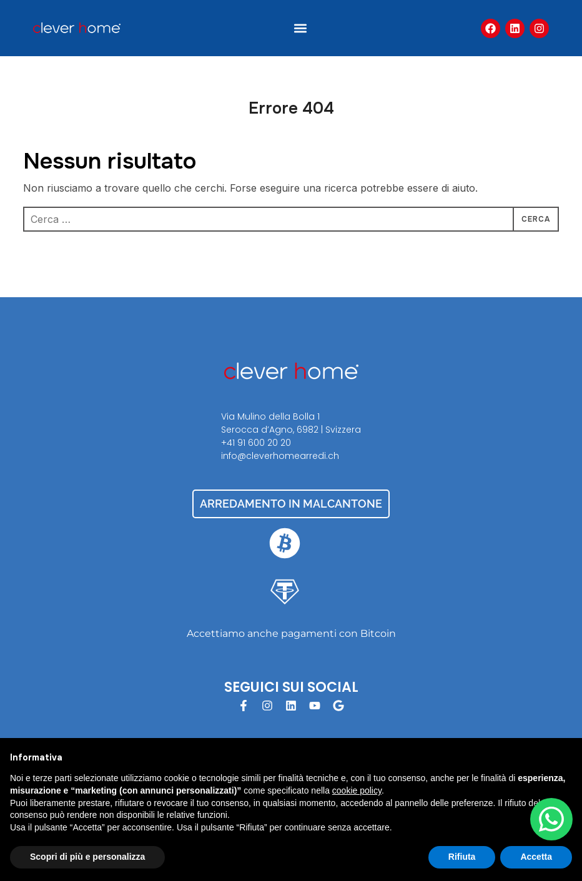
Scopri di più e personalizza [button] (87, 857)
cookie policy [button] (357, 790)
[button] (300, 28)
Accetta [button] (536, 857)
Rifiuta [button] (462, 857)
